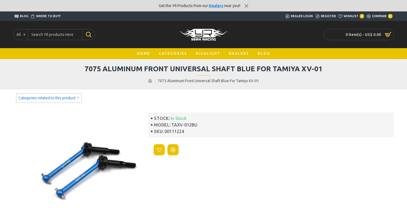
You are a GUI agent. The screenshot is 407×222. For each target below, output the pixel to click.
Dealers (216, 6)
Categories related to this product (47, 98)
